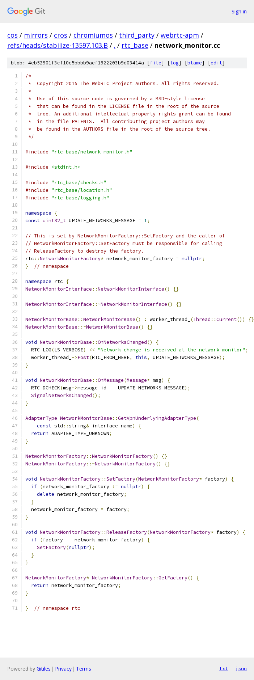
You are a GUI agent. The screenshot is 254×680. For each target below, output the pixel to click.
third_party (136, 35)
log (174, 63)
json (241, 668)
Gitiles (44, 668)
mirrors (36, 35)
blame (194, 63)
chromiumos (93, 35)
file (155, 63)
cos (12, 35)
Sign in (239, 11)
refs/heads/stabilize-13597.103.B (57, 45)
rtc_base (135, 45)
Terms (83, 668)
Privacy (63, 668)
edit (216, 63)
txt (223, 668)
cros (60, 35)
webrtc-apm (180, 35)
